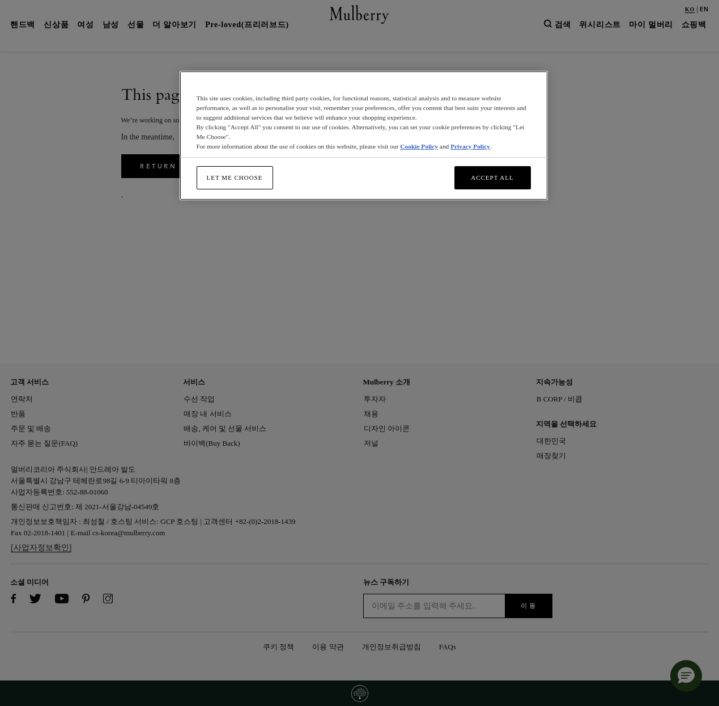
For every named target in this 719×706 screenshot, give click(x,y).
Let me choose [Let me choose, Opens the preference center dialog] (235, 177)
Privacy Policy (470, 146)
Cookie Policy (419, 146)
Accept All (492, 177)
